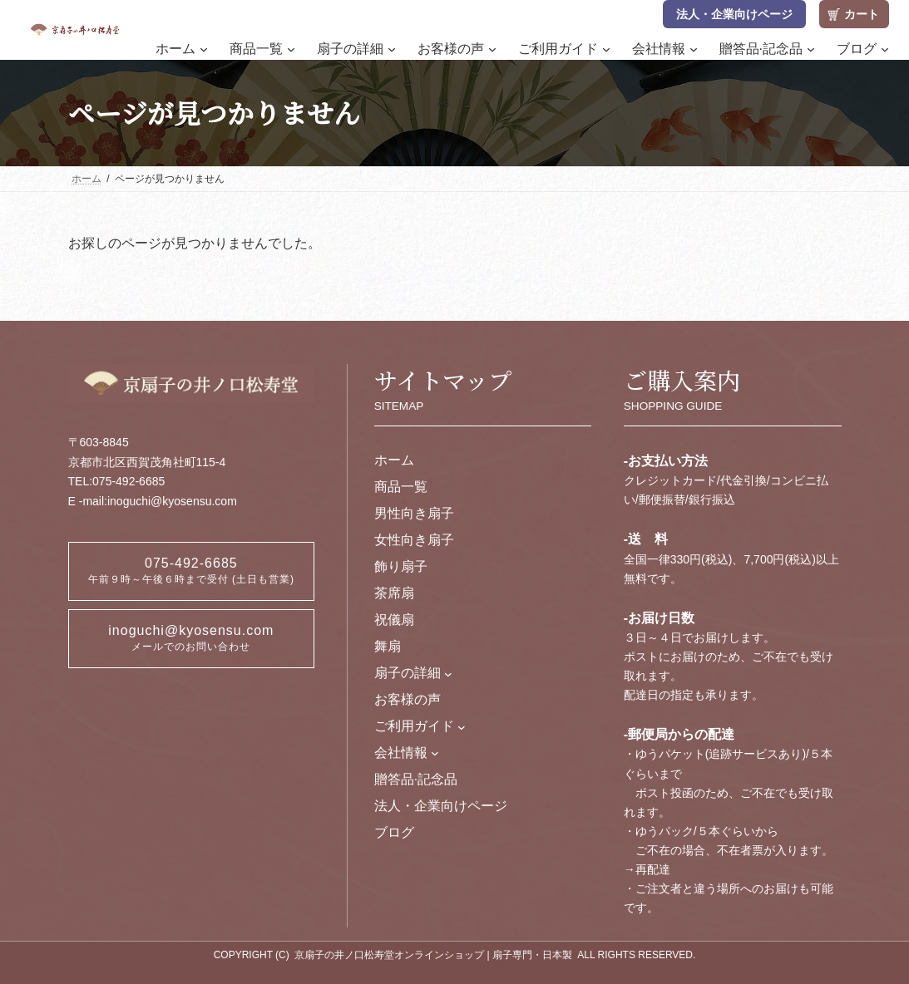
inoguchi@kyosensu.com (191, 637)
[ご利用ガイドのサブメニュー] (461, 726)
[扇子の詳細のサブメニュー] (448, 673)
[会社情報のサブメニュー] (435, 753)
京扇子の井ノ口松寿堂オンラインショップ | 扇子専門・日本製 (433, 955)
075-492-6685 (191, 570)
